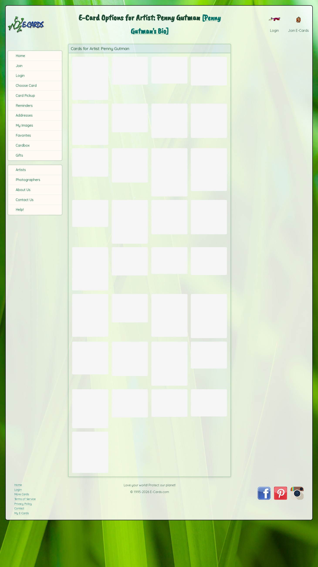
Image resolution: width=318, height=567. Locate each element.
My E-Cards (21, 561)
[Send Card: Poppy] (208, 343)
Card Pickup (25, 95)
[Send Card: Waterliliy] (90, 390)
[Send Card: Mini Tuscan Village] (129, 391)
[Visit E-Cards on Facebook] (264, 546)
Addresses (24, 115)
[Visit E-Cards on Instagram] (297, 546)
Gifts (19, 155)
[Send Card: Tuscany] (169, 68)
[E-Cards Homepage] (34, 24)
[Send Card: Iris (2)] (169, 396)
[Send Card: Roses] (208, 180)
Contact (19, 556)
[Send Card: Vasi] (169, 440)
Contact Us (25, 200)
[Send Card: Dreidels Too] (129, 121)
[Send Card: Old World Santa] (169, 183)
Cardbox (23, 145)
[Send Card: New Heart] (208, 125)
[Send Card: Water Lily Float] (208, 282)
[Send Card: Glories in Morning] (129, 238)
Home (20, 56)
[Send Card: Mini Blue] (90, 495)
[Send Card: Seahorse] (129, 282)
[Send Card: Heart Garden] (169, 125)
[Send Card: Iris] (169, 342)
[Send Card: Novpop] (208, 69)
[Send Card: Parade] (90, 446)
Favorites (23, 135)
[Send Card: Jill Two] (90, 342)
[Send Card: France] (90, 171)
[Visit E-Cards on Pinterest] (280, 546)
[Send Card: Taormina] (90, 228)
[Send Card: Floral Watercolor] (129, 175)
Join (19, 66)
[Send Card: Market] (129, 440)
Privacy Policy (23, 552)
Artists (21, 170)
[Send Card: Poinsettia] (129, 334)
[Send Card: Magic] (169, 281)
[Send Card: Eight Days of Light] (90, 78)
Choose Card (26, 85)
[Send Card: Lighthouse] (208, 386)
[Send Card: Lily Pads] (208, 440)
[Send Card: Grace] (90, 291)
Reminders (24, 105)
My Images (24, 125)
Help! (20, 209)
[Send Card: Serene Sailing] (90, 129)
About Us (23, 190)
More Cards (21, 542)
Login (20, 75)
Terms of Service (25, 547)
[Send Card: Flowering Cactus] (208, 233)
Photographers (28, 180)
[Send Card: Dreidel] (129, 69)
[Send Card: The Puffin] (169, 233)
